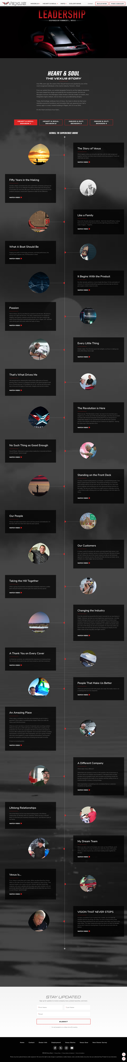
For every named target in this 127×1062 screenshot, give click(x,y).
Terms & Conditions (81, 1053)
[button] (101, 3)
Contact (89, 3)
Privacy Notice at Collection (68, 1053)
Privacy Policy (56, 1053)
